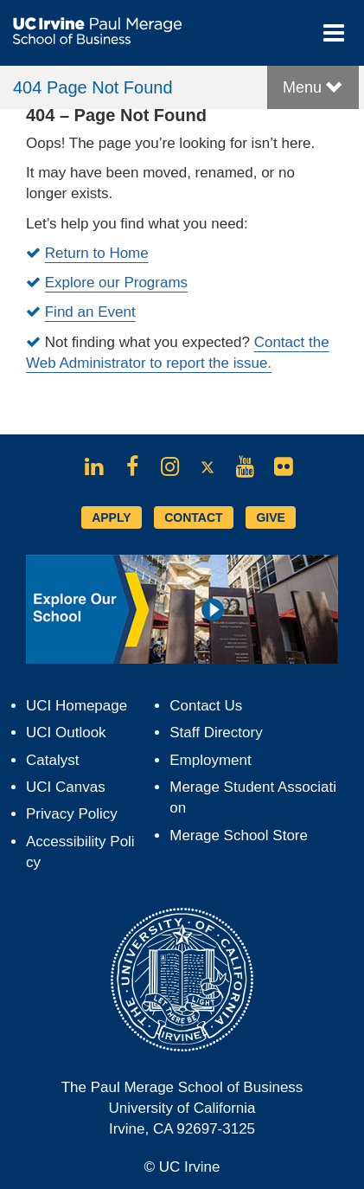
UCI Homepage (76, 705)
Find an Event (90, 312)
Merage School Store (238, 835)
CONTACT (193, 517)
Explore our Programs (116, 282)
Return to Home (97, 253)
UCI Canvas (65, 787)
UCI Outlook (66, 732)
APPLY (111, 517)
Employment (210, 760)
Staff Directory (215, 732)
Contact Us (205, 705)
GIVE (270, 517)
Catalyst (52, 760)
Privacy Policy (72, 814)
